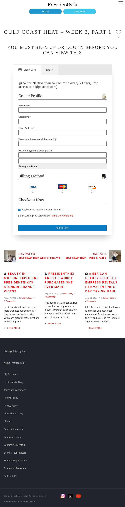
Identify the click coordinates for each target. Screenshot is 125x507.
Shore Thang (27, 298)
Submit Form (62, 227)
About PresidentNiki (14, 362)
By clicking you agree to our (45, 215)
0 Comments (9, 301)
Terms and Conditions (62, 215)
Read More (14, 327)
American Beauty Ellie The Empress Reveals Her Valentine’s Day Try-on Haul (101, 282)
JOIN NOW (79, 11)
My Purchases (11, 374)
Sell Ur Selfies (11, 476)
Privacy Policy (11, 405)
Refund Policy (11, 397)
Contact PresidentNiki (15, 444)
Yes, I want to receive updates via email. (40, 209)
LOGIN (45, 11)
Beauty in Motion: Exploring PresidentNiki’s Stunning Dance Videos (21, 282)
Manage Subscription (15, 351)
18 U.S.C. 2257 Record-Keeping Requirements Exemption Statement (15, 460)
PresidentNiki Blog (13, 382)
